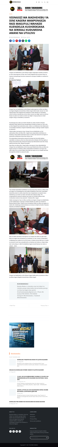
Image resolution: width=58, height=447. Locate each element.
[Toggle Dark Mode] (42, 2)
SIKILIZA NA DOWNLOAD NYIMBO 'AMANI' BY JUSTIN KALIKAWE (26, 370)
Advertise (32, 414)
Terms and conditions (35, 421)
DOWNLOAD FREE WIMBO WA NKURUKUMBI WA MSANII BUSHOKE (27, 401)
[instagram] (39, 2)
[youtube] (20, 431)
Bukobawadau (15, 353)
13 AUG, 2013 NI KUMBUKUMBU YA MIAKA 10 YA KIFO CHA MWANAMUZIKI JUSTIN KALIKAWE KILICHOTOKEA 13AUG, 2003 (32, 378)
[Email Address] (37, 437)
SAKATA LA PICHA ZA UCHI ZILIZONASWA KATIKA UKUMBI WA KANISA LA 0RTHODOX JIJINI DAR (32, 390)
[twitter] (16, 431)
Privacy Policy (33, 419)
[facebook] (36, 2)
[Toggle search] (44, 2)
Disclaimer (32, 416)
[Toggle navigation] (47, 2)
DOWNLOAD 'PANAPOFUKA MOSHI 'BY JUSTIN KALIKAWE (32, 359)
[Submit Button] (47, 437)
